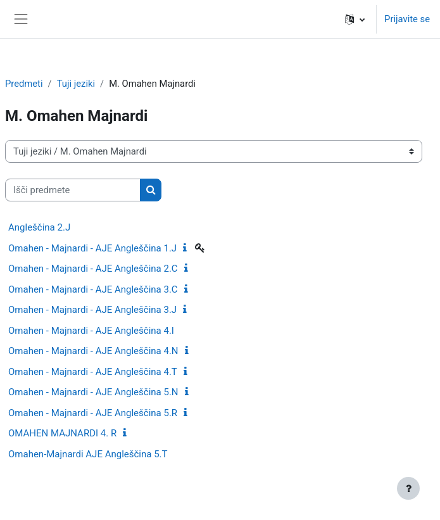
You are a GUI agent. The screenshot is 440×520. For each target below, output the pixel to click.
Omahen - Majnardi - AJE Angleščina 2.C (93, 268)
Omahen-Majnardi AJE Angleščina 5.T (87, 454)
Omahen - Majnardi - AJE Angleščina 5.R (92, 413)
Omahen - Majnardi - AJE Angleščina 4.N (93, 351)
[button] (355, 19)
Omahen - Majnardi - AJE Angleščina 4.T (92, 371)
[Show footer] (408, 488)
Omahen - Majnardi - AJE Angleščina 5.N (93, 392)
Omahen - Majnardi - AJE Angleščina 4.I (91, 330)
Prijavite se (407, 19)
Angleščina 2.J (39, 227)
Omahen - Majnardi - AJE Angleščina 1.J (92, 248)
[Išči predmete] (73, 190)
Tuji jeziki (76, 83)
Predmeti (24, 83)
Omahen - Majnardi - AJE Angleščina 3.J (92, 309)
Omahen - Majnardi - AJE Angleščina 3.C (93, 289)
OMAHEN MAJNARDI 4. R (62, 433)
